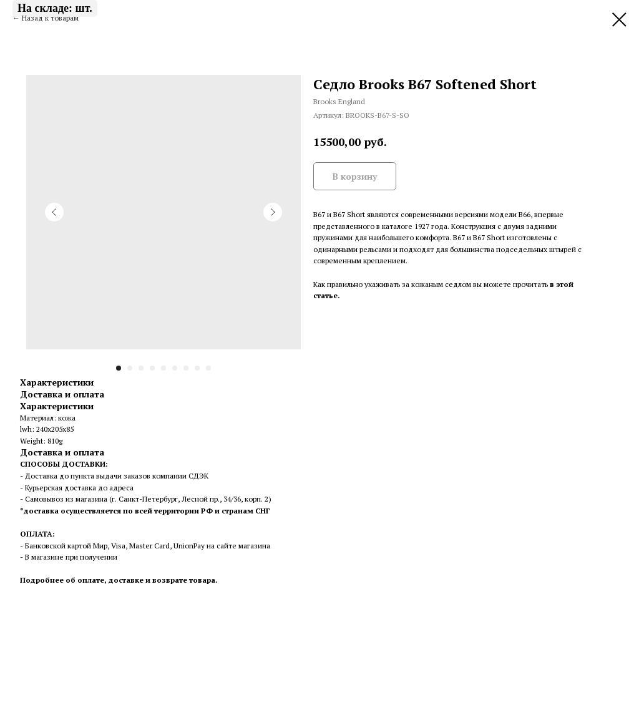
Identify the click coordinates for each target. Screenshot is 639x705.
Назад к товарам (50, 17)
